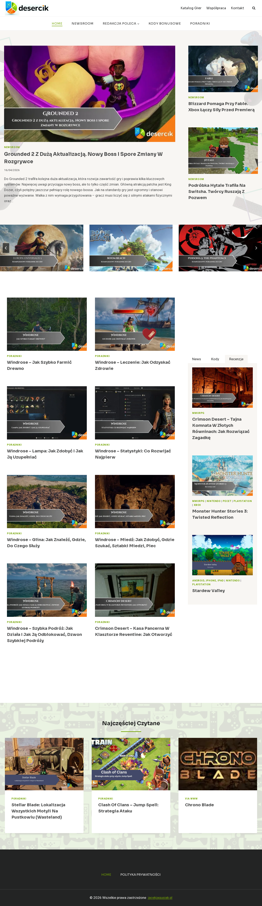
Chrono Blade (199, 804)
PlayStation (243, 501)
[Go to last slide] (6, 248)
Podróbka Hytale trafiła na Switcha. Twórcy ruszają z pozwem (216, 191)
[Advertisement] (222, 326)
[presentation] (89, 94)
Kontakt (237, 8)
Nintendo (214, 501)
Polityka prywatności (140, 875)
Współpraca (216, 8)
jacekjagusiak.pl (160, 897)
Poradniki (200, 23)
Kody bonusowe (165, 23)
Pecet (227, 501)
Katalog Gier (191, 8)
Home (57, 23)
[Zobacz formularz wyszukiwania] (254, 8)
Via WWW (191, 799)
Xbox (197, 505)
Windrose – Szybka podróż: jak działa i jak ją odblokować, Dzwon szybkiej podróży (44, 634)
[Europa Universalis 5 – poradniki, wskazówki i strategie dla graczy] (41, 248)
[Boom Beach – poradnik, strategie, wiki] (131, 248)
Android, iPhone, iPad (208, 580)
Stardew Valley (208, 590)
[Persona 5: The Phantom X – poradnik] (220, 248)
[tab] (196, 359)
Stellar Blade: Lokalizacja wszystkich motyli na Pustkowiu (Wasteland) (38, 811)
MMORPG (198, 413)
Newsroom (83, 23)
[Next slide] (256, 248)
